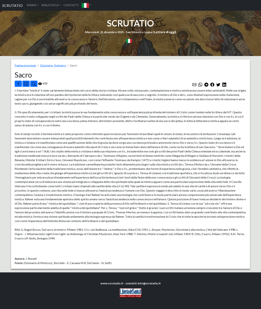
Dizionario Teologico (53, 65)
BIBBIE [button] (31, 5)
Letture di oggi (164, 32)
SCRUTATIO (12, 5)
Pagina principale (25, 65)
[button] (86, 5)
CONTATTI (71, 5)
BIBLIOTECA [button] (49, 5)
